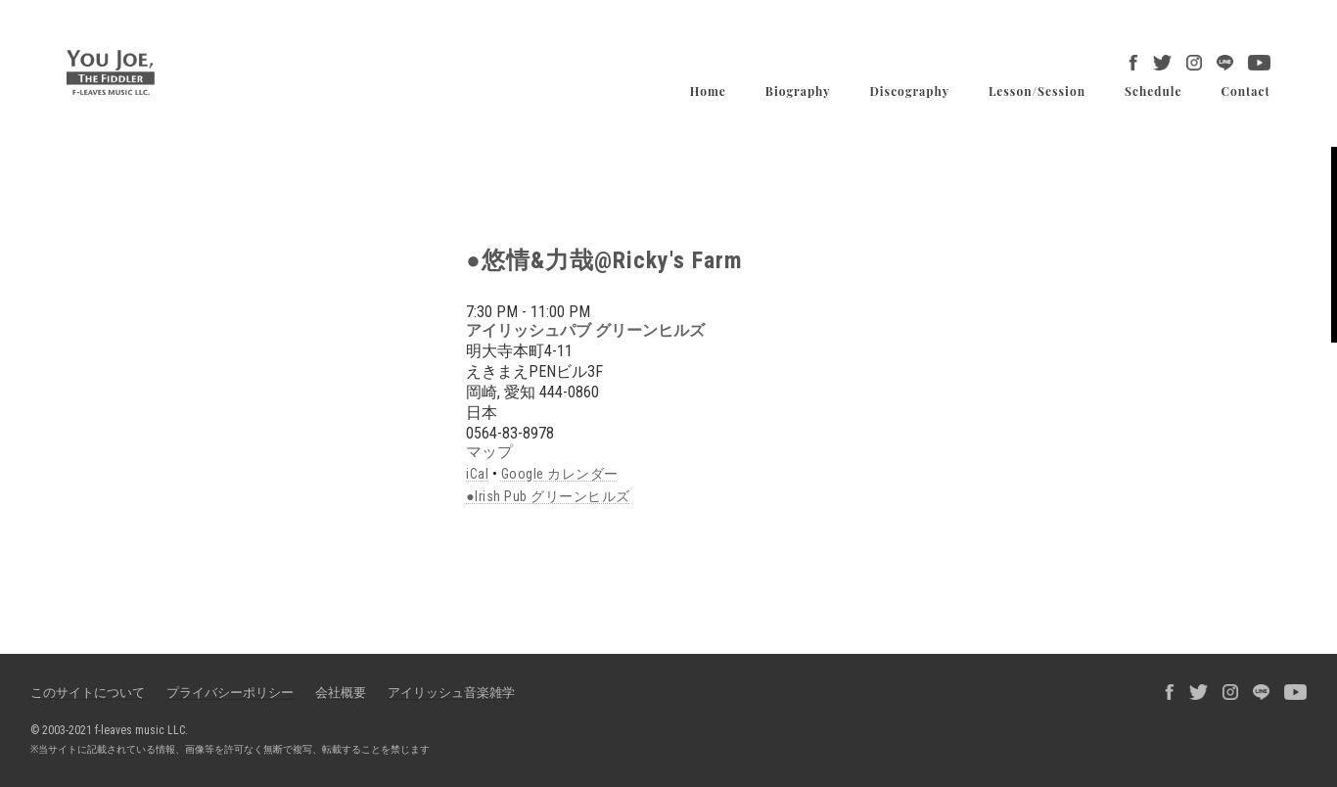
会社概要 (340, 692)
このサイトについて (87, 692)
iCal (477, 474)
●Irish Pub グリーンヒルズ (547, 496)
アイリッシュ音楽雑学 (451, 692)
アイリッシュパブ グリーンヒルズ (585, 330)
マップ (489, 451)
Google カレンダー (560, 474)
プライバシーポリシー (230, 692)
